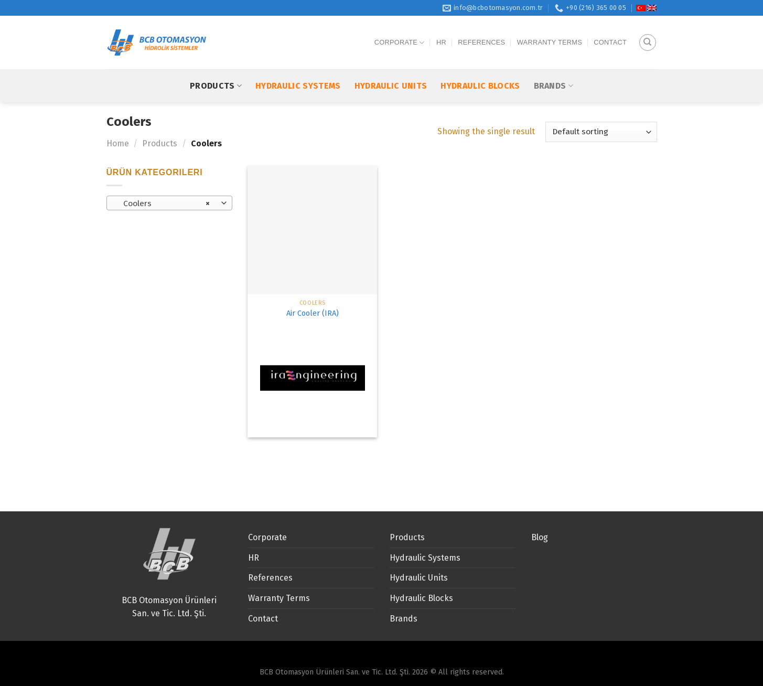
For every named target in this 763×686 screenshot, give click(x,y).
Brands (553, 64)
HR (441, 32)
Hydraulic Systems (297, 64)
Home (117, 143)
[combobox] (169, 203)
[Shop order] (601, 132)
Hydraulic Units (390, 64)
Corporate (399, 32)
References (481, 32)
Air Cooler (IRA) (312, 313)
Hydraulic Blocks (480, 64)
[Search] (647, 32)
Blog (539, 537)
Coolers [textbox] (163, 203)
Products (216, 64)
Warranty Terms (549, 32)
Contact (610, 32)
